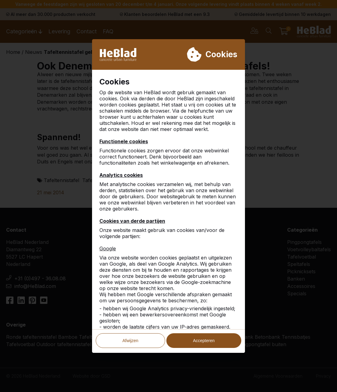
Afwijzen (130, 340)
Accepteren (204, 340)
